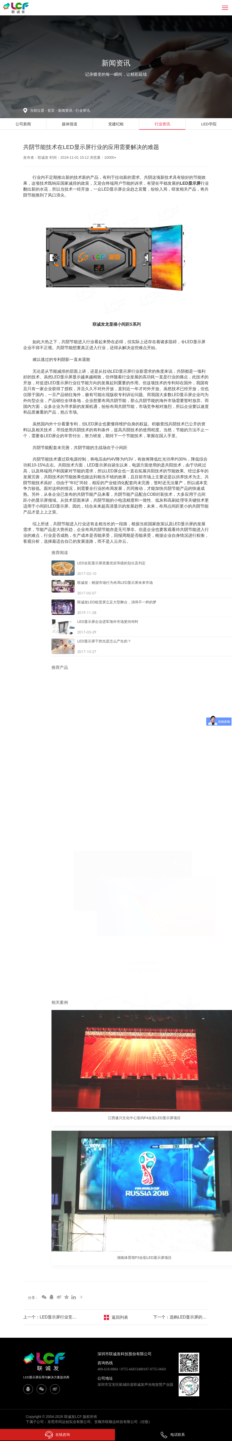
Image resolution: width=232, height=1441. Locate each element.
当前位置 (38, 110)
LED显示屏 (190, 183)
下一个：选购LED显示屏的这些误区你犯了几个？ (181, 1317)
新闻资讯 (67, 110)
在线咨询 (57, 1435)
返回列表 (120, 1317)
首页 (51, 110)
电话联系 (172, 1435)
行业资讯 (83, 110)
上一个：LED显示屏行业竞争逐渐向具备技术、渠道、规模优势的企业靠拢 (51, 1317)
